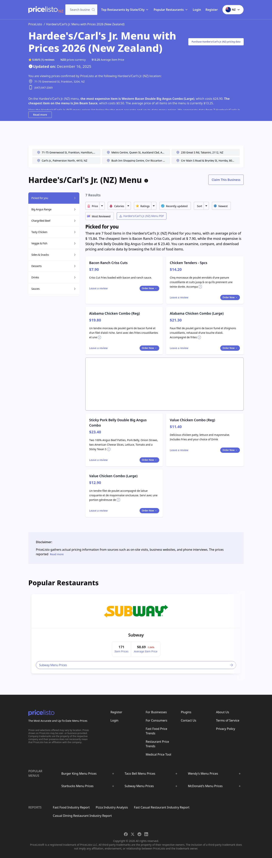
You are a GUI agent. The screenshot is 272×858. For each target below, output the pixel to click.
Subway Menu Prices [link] (136, 665)
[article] (136, 634)
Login (197, 10)
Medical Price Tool (158, 754)
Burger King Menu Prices (79, 773)
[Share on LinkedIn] (146, 834)
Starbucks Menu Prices (77, 786)
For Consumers (156, 720)
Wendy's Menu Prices (203, 773)
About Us (222, 712)
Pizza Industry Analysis (112, 807)
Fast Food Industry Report (71, 807)
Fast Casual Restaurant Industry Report (161, 807)
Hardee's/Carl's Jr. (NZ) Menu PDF (141, 216)
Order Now (149, 288)
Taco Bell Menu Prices (140, 773)
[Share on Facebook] (126, 834)
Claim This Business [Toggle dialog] (226, 180)
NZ (233, 9)
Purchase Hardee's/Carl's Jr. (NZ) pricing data (216, 41)
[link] (136, 611)
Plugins (186, 712)
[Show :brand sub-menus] (113, 773)
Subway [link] (136, 635)
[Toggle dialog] (98, 288)
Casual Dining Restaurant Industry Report (82, 816)
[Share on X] (132, 834)
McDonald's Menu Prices (205, 786)
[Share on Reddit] (139, 834)
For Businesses (156, 712)
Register (212, 10)
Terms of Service (227, 720)
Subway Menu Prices (139, 786)
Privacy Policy (225, 729)
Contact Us (188, 720)
